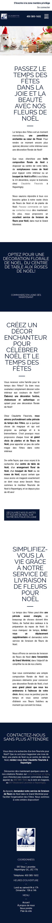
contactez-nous (23, 210)
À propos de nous (26, 905)
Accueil (26, 902)
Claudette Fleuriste (32, 183)
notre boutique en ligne (38, 774)
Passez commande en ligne (33, 206)
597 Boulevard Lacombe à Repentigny (27, 782)
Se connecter (43, 7)
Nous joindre (26, 908)
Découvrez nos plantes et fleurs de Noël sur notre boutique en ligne (21, 514)
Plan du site (26, 911)
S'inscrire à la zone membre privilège (32, 3)
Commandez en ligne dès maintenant (26, 296)
